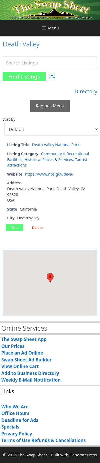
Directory (86, 91)
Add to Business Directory (30, 373)
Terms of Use (15, 440)
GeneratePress (83, 454)
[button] (50, 278)
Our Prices (12, 346)
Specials (10, 427)
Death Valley (21, 43)
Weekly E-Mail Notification (31, 380)
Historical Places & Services (48, 159)
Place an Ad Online (22, 353)
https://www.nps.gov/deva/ (49, 174)
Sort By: (9, 119)
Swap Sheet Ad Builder (26, 360)
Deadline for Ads (19, 420)
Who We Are (14, 407)
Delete (37, 227)
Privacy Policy (16, 434)
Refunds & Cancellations (58, 440)
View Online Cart (20, 366)
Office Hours (15, 413)
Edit (14, 227)
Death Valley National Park (56, 144)
